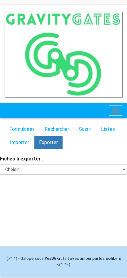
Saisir (85, 129)
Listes (108, 129)
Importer (19, 142)
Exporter (48, 142)
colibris (113, 258)
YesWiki (52, 258)
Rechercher (57, 129)
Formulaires (22, 129)
